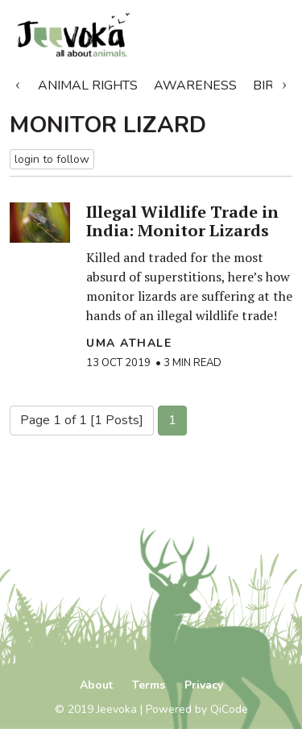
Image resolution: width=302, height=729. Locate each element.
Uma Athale (129, 343)
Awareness (195, 85)
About (96, 685)
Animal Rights (88, 85)
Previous (18, 82)
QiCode (229, 709)
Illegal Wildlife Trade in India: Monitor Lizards (182, 221)
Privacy (203, 685)
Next (284, 82)
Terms (148, 685)
